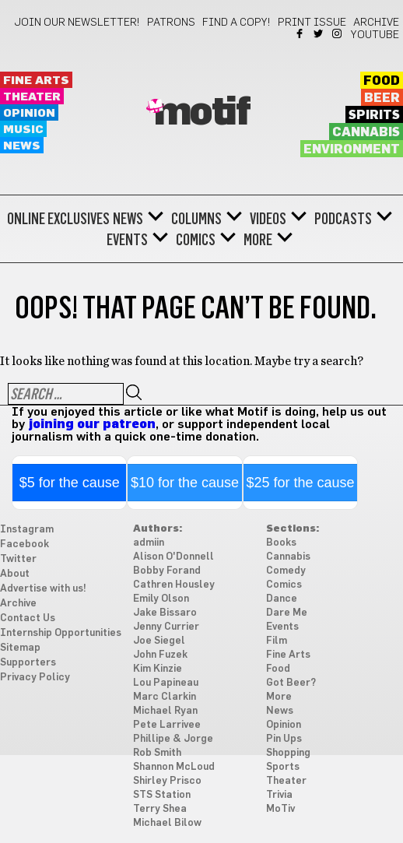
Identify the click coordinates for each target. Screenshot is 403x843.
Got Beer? (291, 683)
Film (276, 641)
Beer (382, 98)
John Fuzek (160, 655)
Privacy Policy (35, 678)
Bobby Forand (167, 571)
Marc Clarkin (164, 697)
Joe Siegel (159, 641)
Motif (202, 112)
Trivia (279, 795)
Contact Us (27, 618)
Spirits (374, 115)
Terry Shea (160, 809)
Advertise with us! (43, 589)
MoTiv (280, 809)
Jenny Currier (166, 627)
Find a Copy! (236, 22)
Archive (376, 22)
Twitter (319, 33)
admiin (148, 543)
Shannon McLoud (174, 767)
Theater (32, 97)
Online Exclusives (58, 218)
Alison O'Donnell (173, 557)
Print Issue (312, 22)
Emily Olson (161, 599)
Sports (283, 767)
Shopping (288, 753)
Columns (196, 218)
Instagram (338, 33)
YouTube (375, 35)
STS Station (162, 795)
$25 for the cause (300, 482)
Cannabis (366, 132)
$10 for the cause (185, 482)
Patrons (171, 22)
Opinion (29, 113)
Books (281, 543)
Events (127, 239)
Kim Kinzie (157, 669)
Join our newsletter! (77, 22)
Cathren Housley (174, 585)
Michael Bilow (167, 823)
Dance (281, 599)
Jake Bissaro (165, 613)
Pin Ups (284, 739)
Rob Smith (157, 753)
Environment (351, 149)
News (21, 146)
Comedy (286, 571)
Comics (196, 239)
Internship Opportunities (60, 633)
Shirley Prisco (167, 781)
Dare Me (286, 613)
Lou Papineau (165, 683)
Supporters (28, 663)
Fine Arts (36, 80)
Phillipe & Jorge (173, 739)
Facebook (301, 33)
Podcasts (343, 218)
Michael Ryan (165, 711)
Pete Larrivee (167, 725)
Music (23, 129)
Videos (268, 218)
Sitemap (20, 648)
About (15, 574)
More (258, 239)
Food (381, 81)
